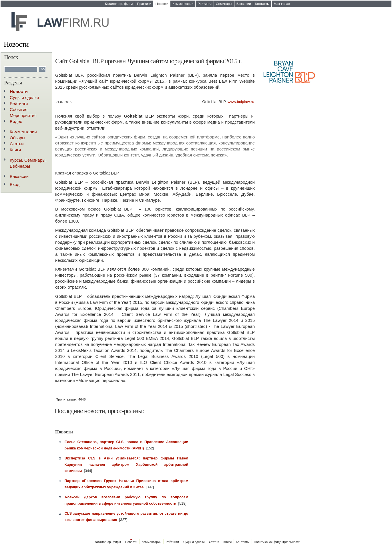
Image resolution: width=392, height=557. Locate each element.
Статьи (17, 143)
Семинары (224, 3)
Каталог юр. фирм (119, 3)
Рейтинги (205, 3)
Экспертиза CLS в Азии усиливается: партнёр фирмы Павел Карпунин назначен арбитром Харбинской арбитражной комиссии (126, 464)
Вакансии (243, 3)
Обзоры (17, 137)
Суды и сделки (24, 97)
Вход (14, 184)
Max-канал (282, 3)
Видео (16, 121)
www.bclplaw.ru (241, 102)
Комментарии (182, 3)
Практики (144, 3)
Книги (15, 149)
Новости (162, 3)
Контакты (262, 3)
